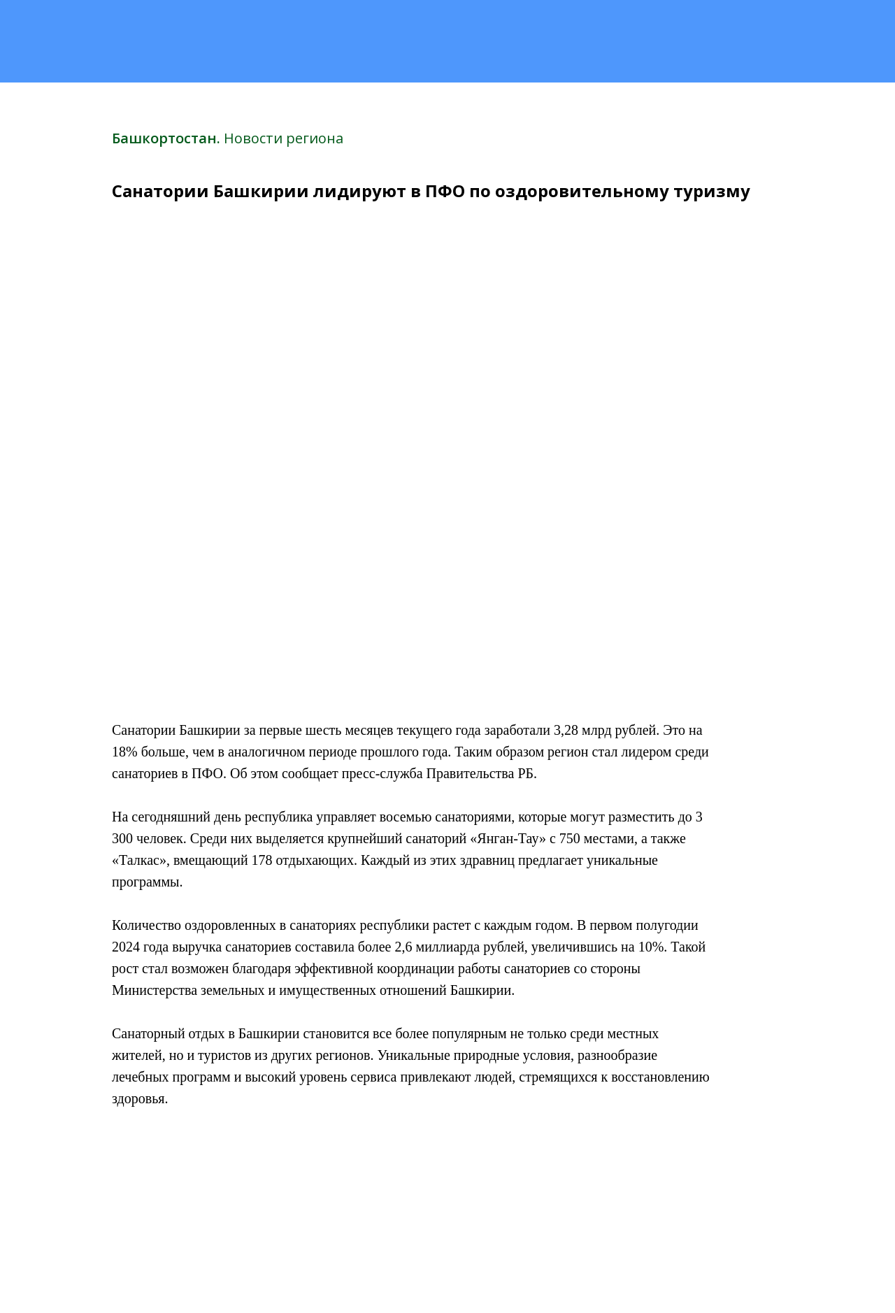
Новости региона (283, 138)
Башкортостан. (168, 138)
